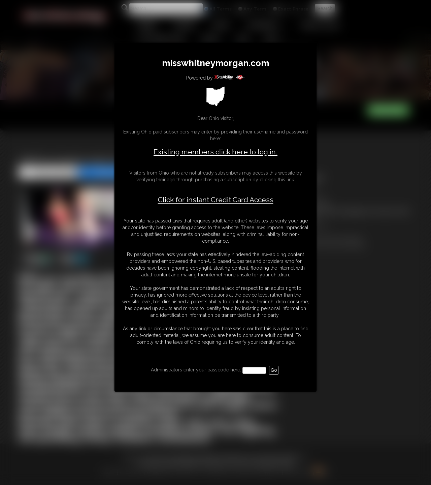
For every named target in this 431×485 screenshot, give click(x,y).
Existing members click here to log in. (215, 152)
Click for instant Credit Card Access (215, 199)
